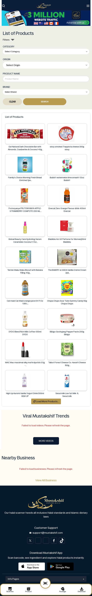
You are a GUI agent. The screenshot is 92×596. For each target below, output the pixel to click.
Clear (12, 101)
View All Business (46, 480)
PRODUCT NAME (11, 73)
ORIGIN (6, 59)
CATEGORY (8, 46)
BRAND (6, 87)
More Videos (46, 441)
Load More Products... (46, 401)
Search (44, 102)
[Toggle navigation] (87, 5)
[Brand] (45, 5)
